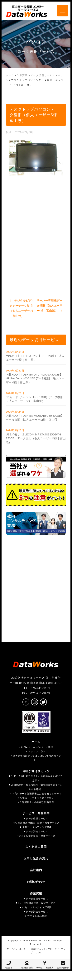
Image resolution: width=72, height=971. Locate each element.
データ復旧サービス (43, 75)
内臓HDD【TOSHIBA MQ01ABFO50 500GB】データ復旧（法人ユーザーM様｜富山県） (35, 418)
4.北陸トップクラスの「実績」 (36, 798)
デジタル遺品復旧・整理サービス (36, 835)
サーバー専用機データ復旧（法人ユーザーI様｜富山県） (49, 305)
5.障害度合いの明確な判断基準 (36, 802)
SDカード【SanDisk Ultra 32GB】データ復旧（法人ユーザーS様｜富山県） (34, 399)
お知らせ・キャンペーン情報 (36, 747)
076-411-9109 (40, 688)
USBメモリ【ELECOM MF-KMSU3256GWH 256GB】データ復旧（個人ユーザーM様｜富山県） (36, 438)
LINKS (38, 952)
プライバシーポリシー (17, 949)
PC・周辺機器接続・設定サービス (36, 903)
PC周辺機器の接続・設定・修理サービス (36, 822)
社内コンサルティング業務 (36, 907)
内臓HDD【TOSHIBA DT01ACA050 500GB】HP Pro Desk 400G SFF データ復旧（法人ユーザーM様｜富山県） (35, 378)
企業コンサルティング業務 (36, 827)
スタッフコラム (36, 751)
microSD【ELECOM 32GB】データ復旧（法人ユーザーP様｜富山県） (35, 358)
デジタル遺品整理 (36, 916)
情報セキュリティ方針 (41, 949)
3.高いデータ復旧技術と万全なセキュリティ (36, 793)
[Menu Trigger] (62, 10)
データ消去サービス (36, 831)
